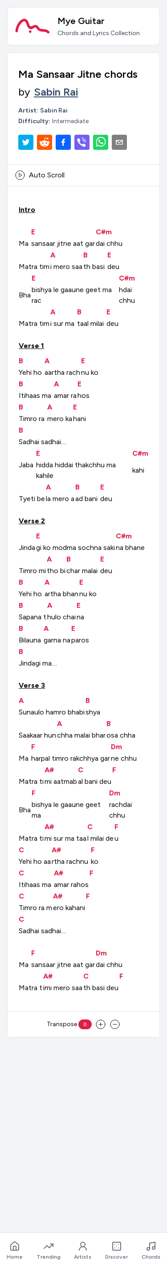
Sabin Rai (56, 91)
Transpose (69, 1024)
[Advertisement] (83, 1127)
